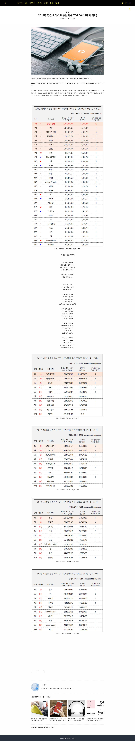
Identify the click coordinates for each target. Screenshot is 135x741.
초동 (26, 3)
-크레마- (62, 18)
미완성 (57, 3)
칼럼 (51, 3)
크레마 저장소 (71, 738)
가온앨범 (39, 3)
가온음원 (32, 3)
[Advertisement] (67, 651)
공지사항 (20, 3)
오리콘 (46, 3)
